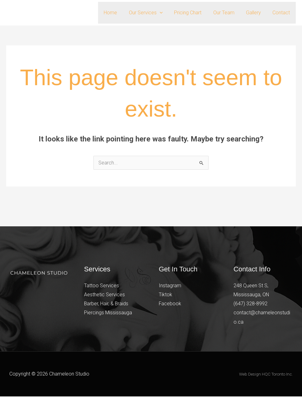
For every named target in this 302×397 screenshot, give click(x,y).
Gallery (255, 13)
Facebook (170, 304)
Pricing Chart (193, 13)
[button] (167, 13)
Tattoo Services (101, 286)
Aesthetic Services (104, 295)
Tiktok (165, 295)
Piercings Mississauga (108, 313)
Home (119, 13)
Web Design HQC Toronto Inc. (266, 374)
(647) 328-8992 (250, 304)
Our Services (153, 13)
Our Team (227, 13)
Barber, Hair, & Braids (106, 304)
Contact (282, 13)
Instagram (170, 286)
